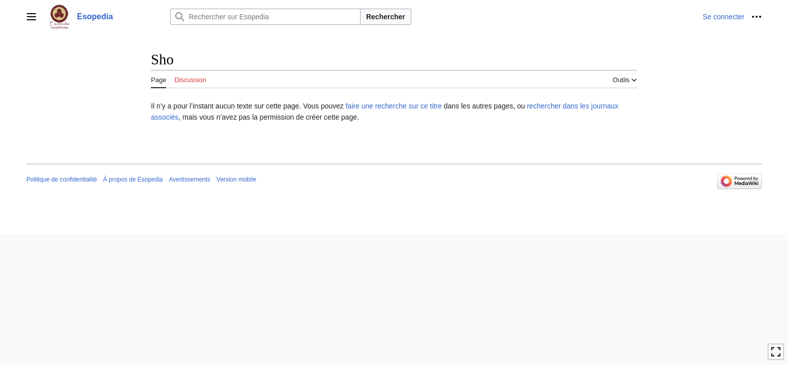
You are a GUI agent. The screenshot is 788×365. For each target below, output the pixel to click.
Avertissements (190, 179)
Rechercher (385, 17)
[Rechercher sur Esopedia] (265, 17)
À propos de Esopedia (133, 179)
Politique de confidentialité (61, 179)
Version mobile (236, 179)
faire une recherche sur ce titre (393, 106)
